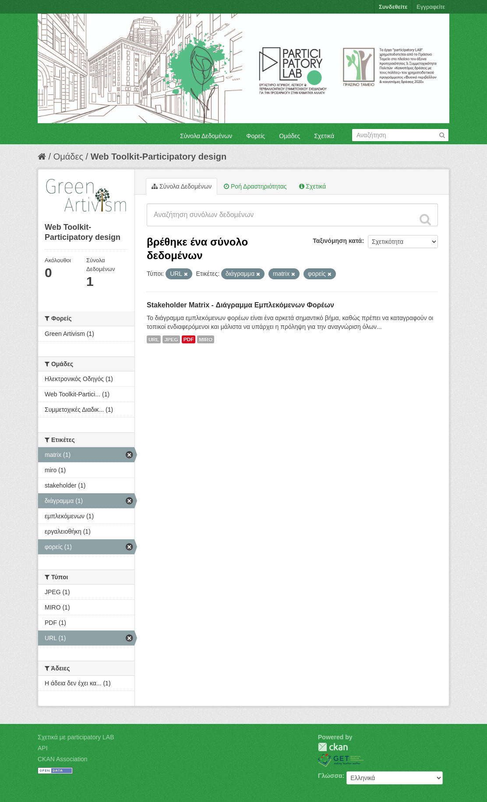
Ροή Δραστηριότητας (255, 186)
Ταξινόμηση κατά (337, 240)
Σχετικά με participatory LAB (76, 737)
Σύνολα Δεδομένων (206, 135)
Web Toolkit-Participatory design (158, 156)
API (43, 748)
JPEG (171, 339)
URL (153, 339)
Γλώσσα (330, 775)
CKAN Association (63, 759)
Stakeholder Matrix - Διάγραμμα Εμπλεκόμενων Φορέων (240, 305)
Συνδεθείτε (393, 7)
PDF (189, 339)
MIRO (205, 339)
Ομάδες (289, 135)
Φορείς (255, 135)
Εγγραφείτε (430, 7)
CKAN (333, 747)
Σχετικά (324, 135)
